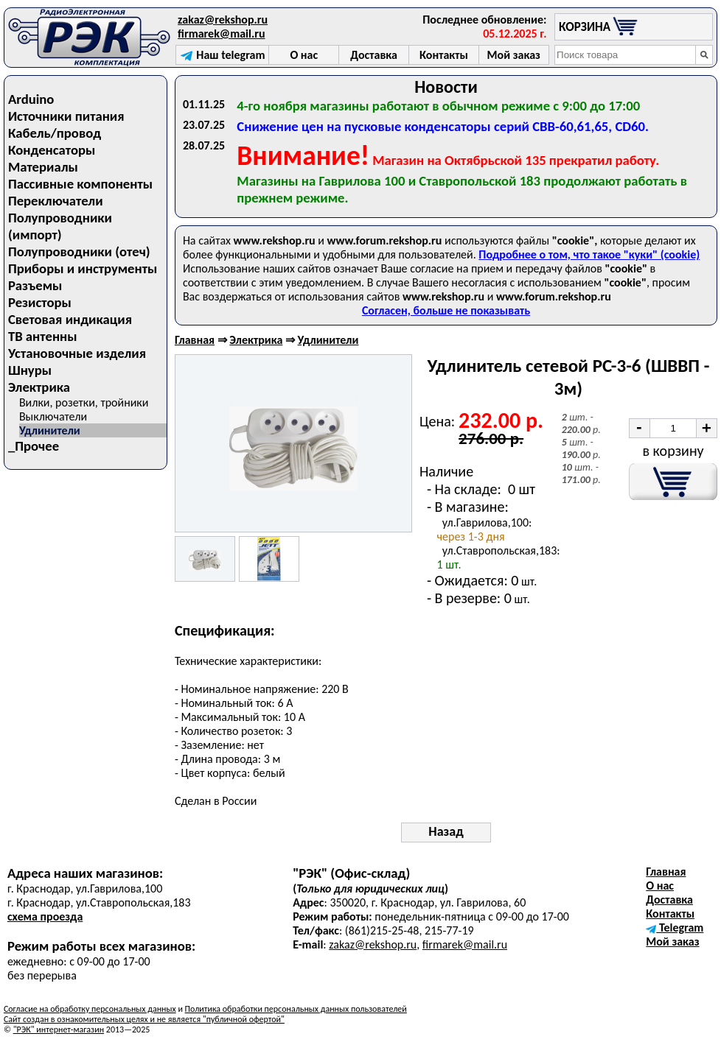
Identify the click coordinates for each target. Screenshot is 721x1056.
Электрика (39, 387)
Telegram (674, 927)
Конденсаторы (51, 149)
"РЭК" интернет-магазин (58, 1029)
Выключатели (53, 416)
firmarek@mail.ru (221, 34)
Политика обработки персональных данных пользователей (296, 1009)
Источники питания (66, 116)
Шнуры (30, 370)
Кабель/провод (54, 132)
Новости (446, 86)
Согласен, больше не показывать (446, 310)
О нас (660, 886)
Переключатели (55, 200)
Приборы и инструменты (82, 268)
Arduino (31, 99)
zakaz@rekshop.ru (223, 20)
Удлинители (49, 430)
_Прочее (33, 445)
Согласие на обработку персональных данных (90, 1009)
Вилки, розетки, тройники (84, 402)
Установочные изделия (77, 353)
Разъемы (35, 285)
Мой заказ (672, 941)
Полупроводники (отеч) (79, 251)
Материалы (43, 166)
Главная (195, 340)
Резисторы (40, 302)
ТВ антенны (42, 336)
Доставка (669, 900)
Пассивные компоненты (80, 183)
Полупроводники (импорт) (60, 226)
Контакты (670, 914)
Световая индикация (70, 319)
